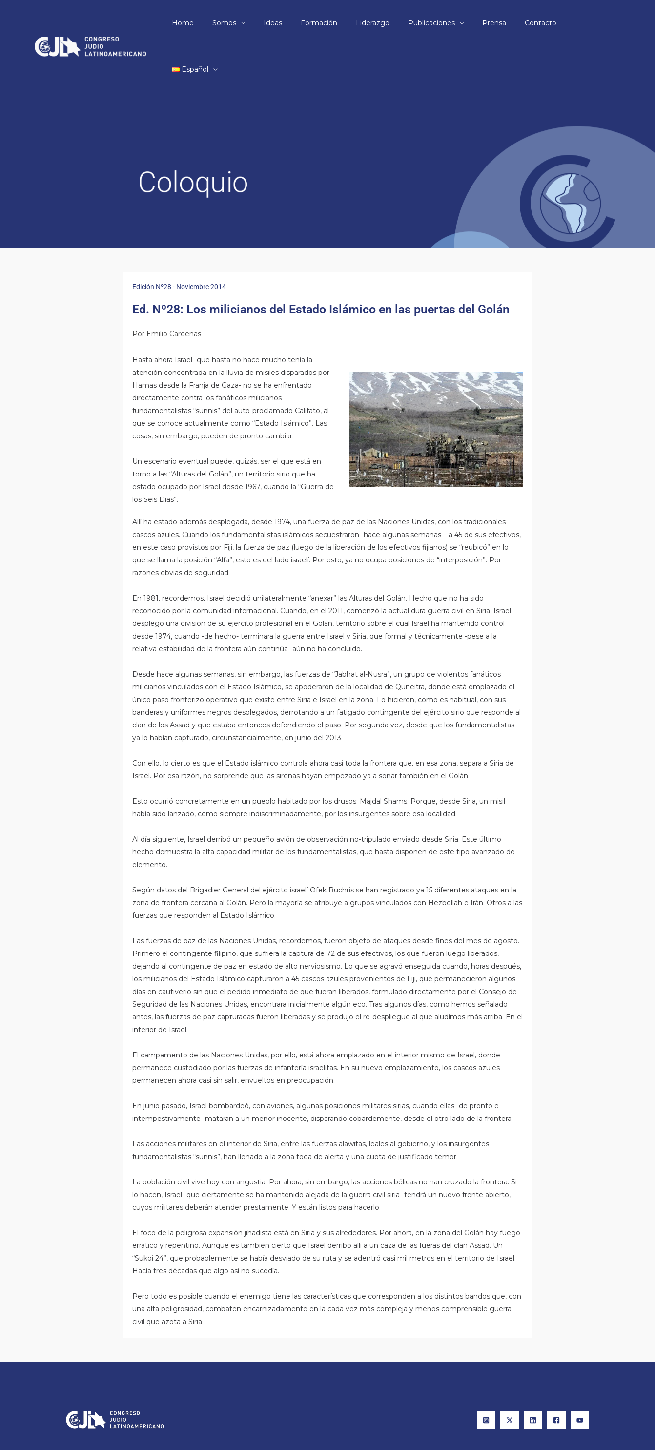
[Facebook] (556, 1374)
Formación (336, 23)
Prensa (497, 23)
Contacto (538, 23)
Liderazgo (385, 23)
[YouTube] (580, 1374)
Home (215, 23)
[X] (509, 1374)
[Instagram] (486, 1374)
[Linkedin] (533, 1374)
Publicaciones (439, 23)
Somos (252, 23)
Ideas (295, 23)
